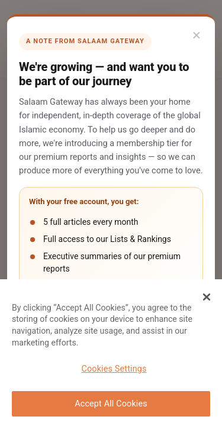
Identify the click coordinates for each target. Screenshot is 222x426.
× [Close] (196, 35)
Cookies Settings (113, 369)
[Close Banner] (206, 297)
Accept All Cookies (111, 404)
